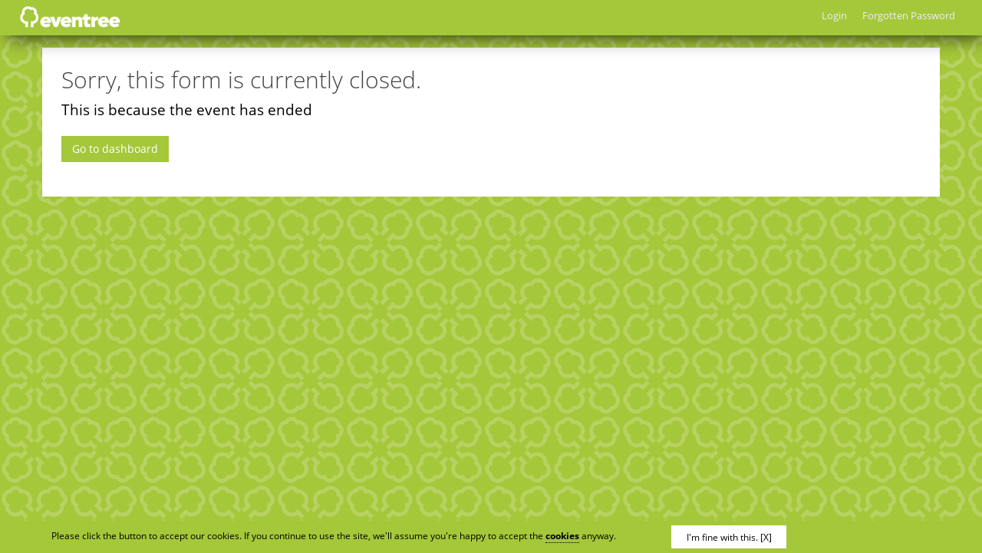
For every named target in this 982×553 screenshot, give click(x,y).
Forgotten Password (908, 15)
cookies (562, 535)
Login (834, 15)
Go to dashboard (115, 148)
